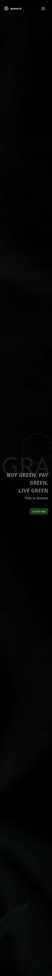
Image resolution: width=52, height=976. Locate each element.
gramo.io (16, 8)
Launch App (38, 511)
